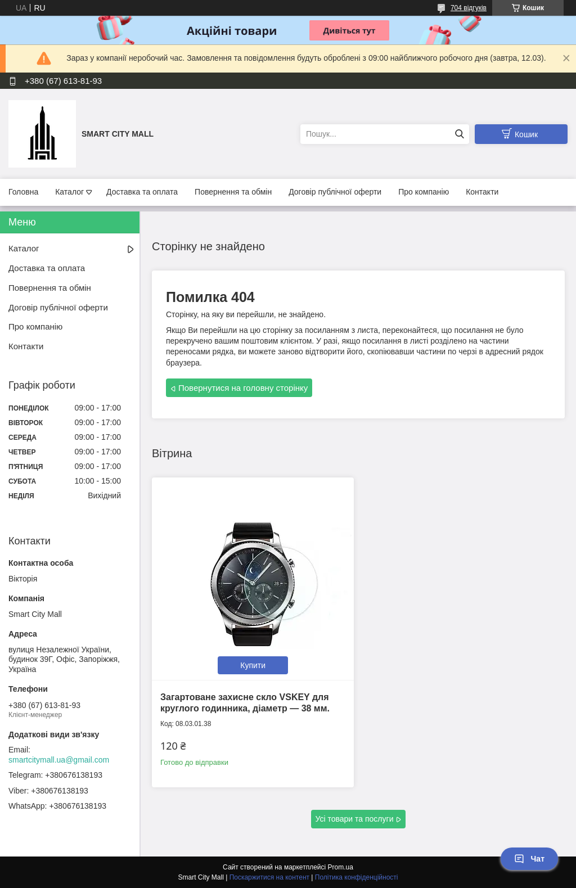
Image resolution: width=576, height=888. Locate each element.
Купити (253, 665)
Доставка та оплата (142, 191)
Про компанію (423, 191)
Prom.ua (340, 867)
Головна (23, 191)
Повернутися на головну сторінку (243, 388)
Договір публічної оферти (335, 191)
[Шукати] (459, 134)
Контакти (482, 191)
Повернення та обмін (233, 191)
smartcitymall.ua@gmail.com (58, 759)
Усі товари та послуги (355, 818)
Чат (529, 859)
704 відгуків (469, 8)
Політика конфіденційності (356, 877)
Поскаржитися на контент (269, 877)
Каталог (69, 191)
